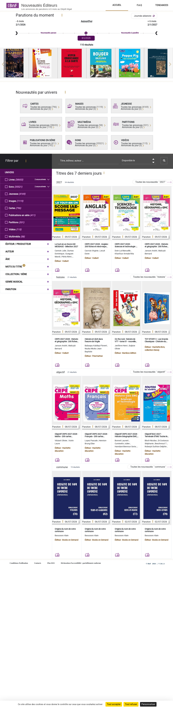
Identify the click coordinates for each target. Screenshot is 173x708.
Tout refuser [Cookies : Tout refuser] (131, 704)
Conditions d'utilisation (19, 563)
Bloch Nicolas (151, 440)
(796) (18, 208)
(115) (18, 229)
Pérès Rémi (67, 257)
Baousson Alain (62, 535)
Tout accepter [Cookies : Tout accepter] (114, 704)
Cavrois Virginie (92, 251)
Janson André (151, 251)
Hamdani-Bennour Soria (125, 446)
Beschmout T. (161, 443)
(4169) (22, 193)
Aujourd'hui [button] (86, 21)
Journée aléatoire (145, 16)
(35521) (18, 186)
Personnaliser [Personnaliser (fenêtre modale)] (148, 704)
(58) (23, 236)
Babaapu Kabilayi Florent (96, 345)
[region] (86, 64)
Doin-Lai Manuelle (123, 251)
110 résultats (86, 44)
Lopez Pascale (91, 440)
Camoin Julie (61, 251)
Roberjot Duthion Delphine (156, 446)
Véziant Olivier (61, 440)
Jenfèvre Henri (121, 345)
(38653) (19, 179)
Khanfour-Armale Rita (124, 254)
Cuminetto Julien (122, 443)
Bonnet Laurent (122, 440)
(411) (32, 215)
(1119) (20, 201)
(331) (21, 222)
